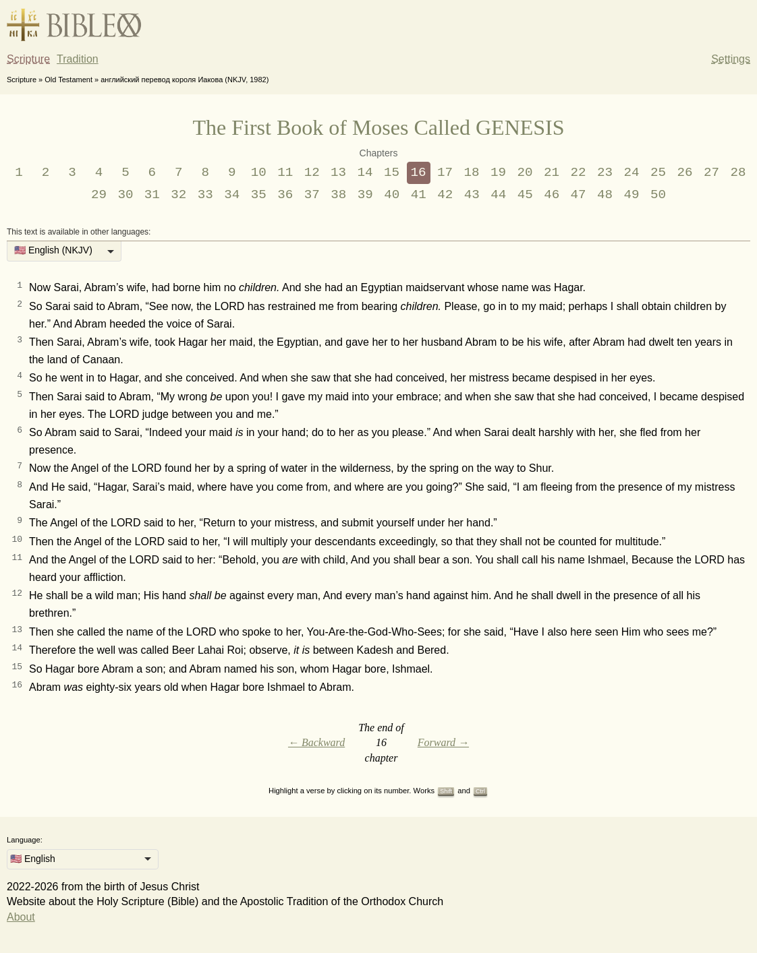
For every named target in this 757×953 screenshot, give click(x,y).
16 (418, 172)
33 (205, 194)
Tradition (78, 59)
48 (605, 194)
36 (285, 194)
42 (445, 194)
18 (472, 172)
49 (632, 194)
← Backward (316, 742)
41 (418, 194)
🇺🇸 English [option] (32, 858)
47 (578, 194)
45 (525, 194)
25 (658, 172)
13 (338, 172)
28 (738, 172)
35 (259, 194)
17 (445, 172)
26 (684, 172)
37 (312, 194)
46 (551, 194)
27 (711, 172)
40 (391, 194)
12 (312, 172)
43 (472, 194)
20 (525, 172)
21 (551, 172)
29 (99, 194)
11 (285, 172)
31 (152, 194)
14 (365, 172)
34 (232, 194)
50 (658, 194)
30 (125, 194)
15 (391, 172)
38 (338, 194)
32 (178, 194)
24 (631, 172)
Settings (730, 59)
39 (365, 194)
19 (498, 172)
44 (498, 194)
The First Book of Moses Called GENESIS (378, 127)
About (21, 917)
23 (605, 172)
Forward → (443, 742)
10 (259, 172)
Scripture (28, 59)
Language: (25, 840)
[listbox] (64, 251)
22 (578, 172)
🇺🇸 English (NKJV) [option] (53, 250)
